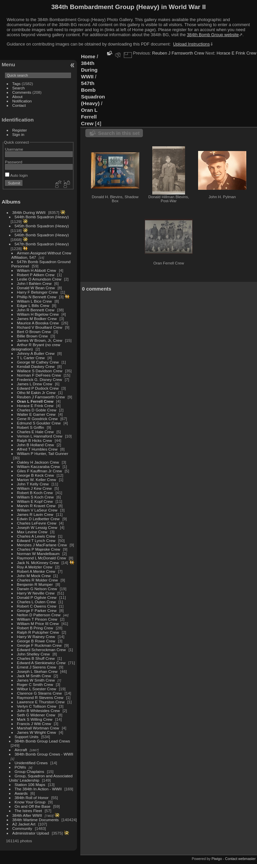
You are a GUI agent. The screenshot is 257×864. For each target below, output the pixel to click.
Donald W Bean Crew (36, 288)
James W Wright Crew (36, 732)
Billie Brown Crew (32, 336)
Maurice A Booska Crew (38, 323)
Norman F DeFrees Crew (39, 375)
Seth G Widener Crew (36, 715)
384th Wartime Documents (35, 819)
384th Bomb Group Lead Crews (42, 741)
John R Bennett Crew (36, 310)
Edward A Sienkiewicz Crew (41, 662)
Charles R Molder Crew (37, 580)
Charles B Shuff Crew (36, 658)
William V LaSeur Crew (37, 510)
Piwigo (216, 859)
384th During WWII (29, 212)
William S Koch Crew (35, 497)
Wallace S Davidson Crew (40, 371)
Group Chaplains (29, 771)
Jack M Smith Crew (34, 676)
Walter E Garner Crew (36, 414)
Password (13, 162)
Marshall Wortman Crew (38, 728)
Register (19, 130)
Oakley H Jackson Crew (38, 462)
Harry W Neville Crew (36, 593)
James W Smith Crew (36, 680)
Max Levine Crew (32, 532)
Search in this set (119, 133)
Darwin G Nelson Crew (37, 588)
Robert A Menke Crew (36, 571)
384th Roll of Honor (32, 797)
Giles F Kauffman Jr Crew (39, 471)
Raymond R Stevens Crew (40, 697)
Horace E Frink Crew (35, 405)
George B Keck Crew (35, 475)
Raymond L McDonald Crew (41, 558)
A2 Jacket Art (23, 824)
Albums (11, 202)
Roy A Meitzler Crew (35, 567)
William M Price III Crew (38, 623)
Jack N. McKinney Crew (38, 562)
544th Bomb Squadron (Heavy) (42, 217)
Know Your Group (30, 802)
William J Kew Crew (34, 488)
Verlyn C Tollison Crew (36, 706)
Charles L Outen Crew (36, 602)
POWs (20, 767)
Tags (16, 83)
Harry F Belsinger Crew (37, 292)
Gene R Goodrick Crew (37, 418)
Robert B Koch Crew (35, 492)
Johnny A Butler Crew (36, 353)
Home (88, 56)
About (17, 96)
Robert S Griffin (30, 427)
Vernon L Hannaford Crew (40, 436)
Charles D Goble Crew (37, 410)
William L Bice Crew (34, 301)
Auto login (16, 175)
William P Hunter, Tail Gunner (42, 453)
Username (14, 149)
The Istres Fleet (28, 810)
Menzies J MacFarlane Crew (42, 545)
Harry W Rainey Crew (36, 636)
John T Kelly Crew (33, 484)
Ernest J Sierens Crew (36, 667)
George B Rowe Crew (36, 641)
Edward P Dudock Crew (38, 388)
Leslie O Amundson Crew (39, 279)
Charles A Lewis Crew (36, 536)
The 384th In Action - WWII (38, 789)
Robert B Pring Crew (35, 628)
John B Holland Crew (35, 445)
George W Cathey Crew (38, 362)
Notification (22, 101)
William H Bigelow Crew (38, 314)
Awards (21, 793)
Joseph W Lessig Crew (37, 527)
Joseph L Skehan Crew (37, 671)
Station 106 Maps (30, 784)
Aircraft (21, 750)
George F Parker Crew (37, 610)
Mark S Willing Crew (35, 719)
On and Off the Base (33, 806)
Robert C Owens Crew (37, 606)
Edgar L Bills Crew (33, 305)
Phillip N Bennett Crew (37, 297)
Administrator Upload (30, 833)
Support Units (26, 736)
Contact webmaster (240, 859)
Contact (19, 105)
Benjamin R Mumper (35, 584)
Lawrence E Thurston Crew (41, 702)
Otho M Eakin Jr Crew (36, 392)
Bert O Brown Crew (34, 331)
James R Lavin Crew (35, 514)
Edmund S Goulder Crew (39, 423)
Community (22, 828)
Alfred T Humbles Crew (37, 449)
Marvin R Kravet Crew (36, 505)
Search (18, 88)
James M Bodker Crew (37, 318)
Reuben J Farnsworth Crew (41, 397)
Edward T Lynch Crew (36, 540)
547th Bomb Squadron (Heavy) (42, 244)
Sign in (18, 134)
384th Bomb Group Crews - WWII (44, 754)
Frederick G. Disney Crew (39, 379)
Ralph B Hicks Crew (34, 440)
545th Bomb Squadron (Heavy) (42, 226)
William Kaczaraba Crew (38, 466)
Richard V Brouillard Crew (39, 327)
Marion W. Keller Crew (36, 479)
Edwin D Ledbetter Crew (38, 519)
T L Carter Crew (31, 358)
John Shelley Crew (33, 654)
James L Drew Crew (34, 384)
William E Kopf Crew (35, 501)
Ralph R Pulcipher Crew (38, 632)
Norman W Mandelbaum (39, 553)
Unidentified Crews (31, 763)
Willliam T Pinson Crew (37, 619)
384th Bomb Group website (213, 34)
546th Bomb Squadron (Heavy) (42, 235)
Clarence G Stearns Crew (39, 693)
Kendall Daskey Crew (36, 366)
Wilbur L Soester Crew (36, 689)
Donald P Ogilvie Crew (37, 597)
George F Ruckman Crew (39, 645)
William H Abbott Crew (36, 270)
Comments (21, 92)
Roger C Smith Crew (35, 684)
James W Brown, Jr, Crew (39, 340)
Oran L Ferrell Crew (35, 401)
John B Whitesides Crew (38, 710)
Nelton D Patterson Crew (39, 615)
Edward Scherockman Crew (41, 649)
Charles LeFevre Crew (37, 523)
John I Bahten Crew (34, 283)
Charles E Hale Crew (35, 431)
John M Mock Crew (34, 575)
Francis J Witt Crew (34, 723)
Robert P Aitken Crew (36, 274)
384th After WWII (27, 815)
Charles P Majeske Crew (38, 549)
